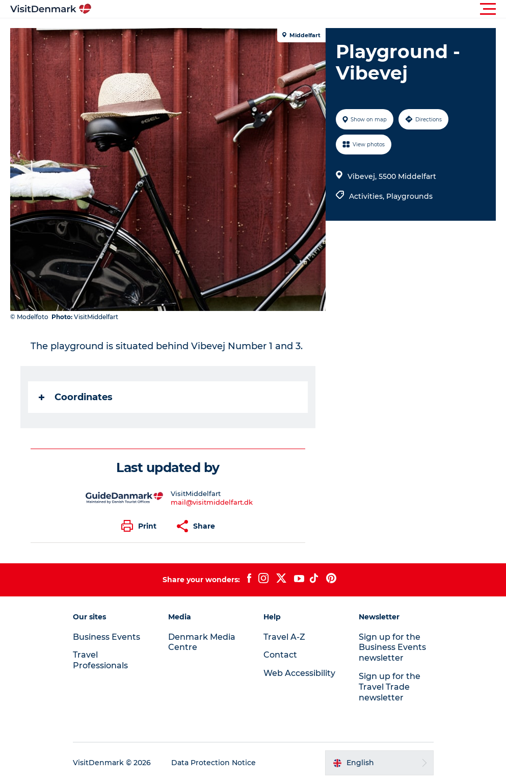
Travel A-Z (284, 637)
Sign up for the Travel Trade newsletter (389, 686)
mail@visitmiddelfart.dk (212, 502)
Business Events (106, 637)
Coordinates (76, 397)
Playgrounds (409, 196)
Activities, (367, 196)
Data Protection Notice (213, 762)
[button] (299, 9)
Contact (280, 655)
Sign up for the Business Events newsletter (392, 647)
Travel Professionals (100, 660)
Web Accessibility (299, 673)
